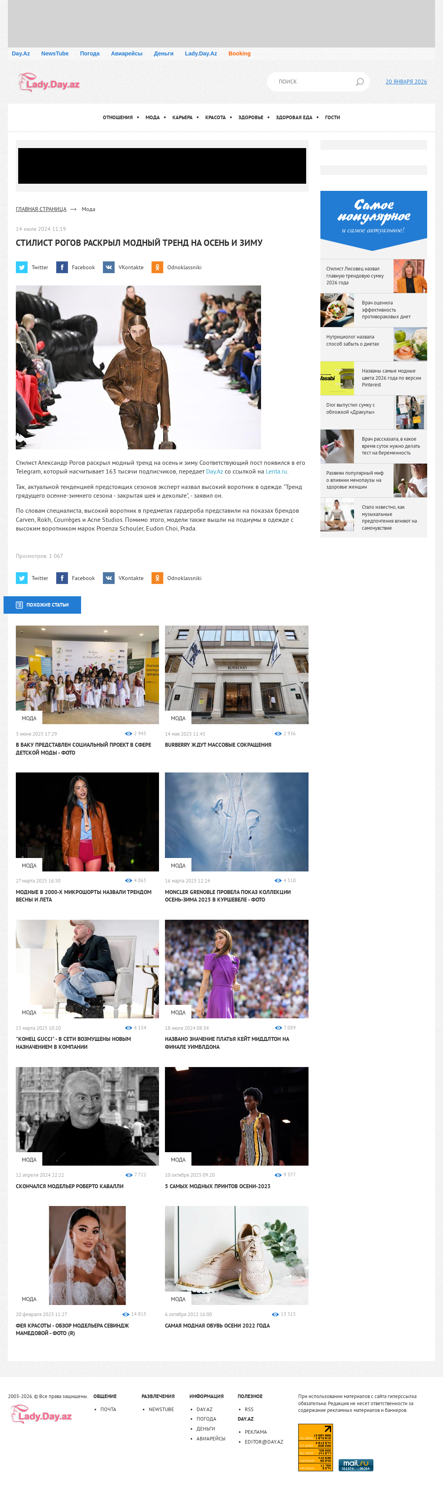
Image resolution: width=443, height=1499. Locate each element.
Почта (108, 1409)
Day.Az (21, 53)
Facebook (83, 267)
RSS (249, 1409)
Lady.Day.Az (201, 53)
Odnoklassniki (184, 267)
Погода (89, 53)
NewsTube (55, 53)
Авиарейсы (127, 53)
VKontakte (131, 267)
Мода (153, 117)
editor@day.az (264, 1441)
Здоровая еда (294, 117)
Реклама (256, 1432)
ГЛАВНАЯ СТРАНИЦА (41, 209)
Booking (240, 53)
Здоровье (251, 117)
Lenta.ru (276, 471)
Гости (332, 117)
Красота (215, 117)
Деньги (163, 53)
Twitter (40, 267)
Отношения (118, 117)
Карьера (182, 117)
